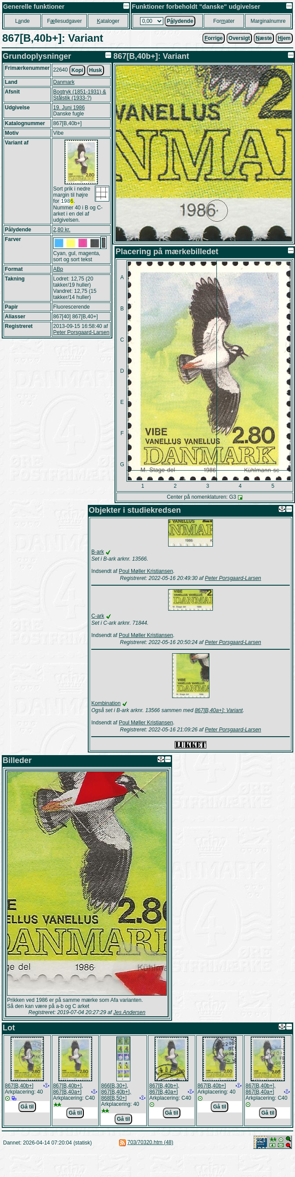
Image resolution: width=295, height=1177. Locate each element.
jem (284, 38)
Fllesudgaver (64, 21)
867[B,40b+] (19, 1086)
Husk (95, 70)
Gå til (27, 1107)
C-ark (97, 616)
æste (264, 38)
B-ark (97, 552)
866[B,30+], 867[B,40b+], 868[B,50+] (116, 1092)
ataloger (108, 21)
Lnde (22, 21)
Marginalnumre (268, 21)
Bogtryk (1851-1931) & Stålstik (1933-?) (79, 95)
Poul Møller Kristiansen (146, 571)
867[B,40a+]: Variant (219, 710)
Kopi (77, 70)
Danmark (64, 82)
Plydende (180, 21)
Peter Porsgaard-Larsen (81, 333)
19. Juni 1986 (69, 107)
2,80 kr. (61, 230)
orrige (214, 38)
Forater (224, 21)
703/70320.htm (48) (150, 1142)
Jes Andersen (129, 1012)
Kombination (106, 703)
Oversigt (239, 38)
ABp (58, 270)
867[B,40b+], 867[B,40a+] (68, 1089)
